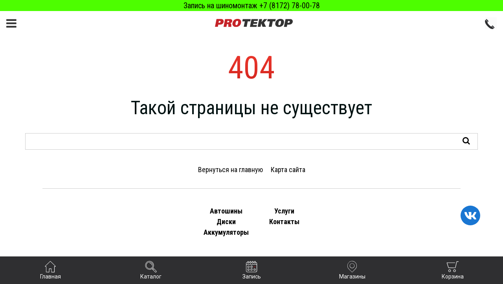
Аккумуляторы (226, 232)
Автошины (226, 211)
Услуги (284, 211)
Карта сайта (288, 169)
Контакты (284, 221)
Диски (226, 221)
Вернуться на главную (230, 169)
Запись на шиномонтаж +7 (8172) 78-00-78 (252, 5)
